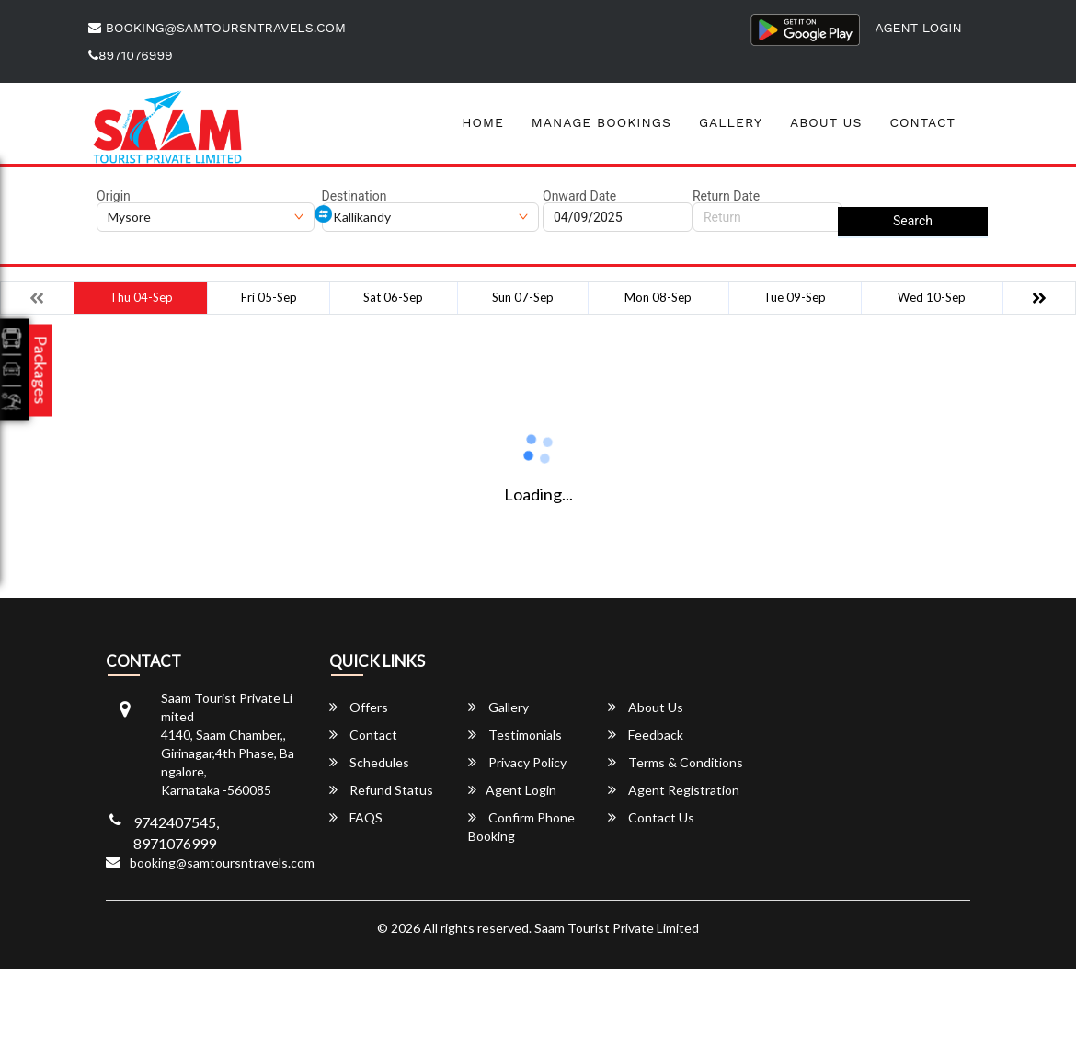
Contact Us (651, 817)
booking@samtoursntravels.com (217, 27)
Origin (114, 196)
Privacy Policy (517, 762)
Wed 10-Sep (932, 297)
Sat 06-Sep (393, 297)
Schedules (369, 762)
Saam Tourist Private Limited (616, 928)
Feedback (645, 734)
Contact (922, 122)
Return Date (726, 196)
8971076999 (130, 55)
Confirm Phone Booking (521, 827)
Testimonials (515, 734)
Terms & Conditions (675, 762)
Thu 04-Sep (141, 297)
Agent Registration (673, 790)
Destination (354, 196)
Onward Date (579, 196)
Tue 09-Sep (794, 297)
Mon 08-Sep (658, 297)
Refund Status (381, 790)
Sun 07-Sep (523, 297)
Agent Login (919, 27)
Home (483, 122)
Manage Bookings (601, 122)
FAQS (356, 817)
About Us (826, 122)
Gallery (730, 122)
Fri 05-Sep (269, 297)
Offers (358, 707)
